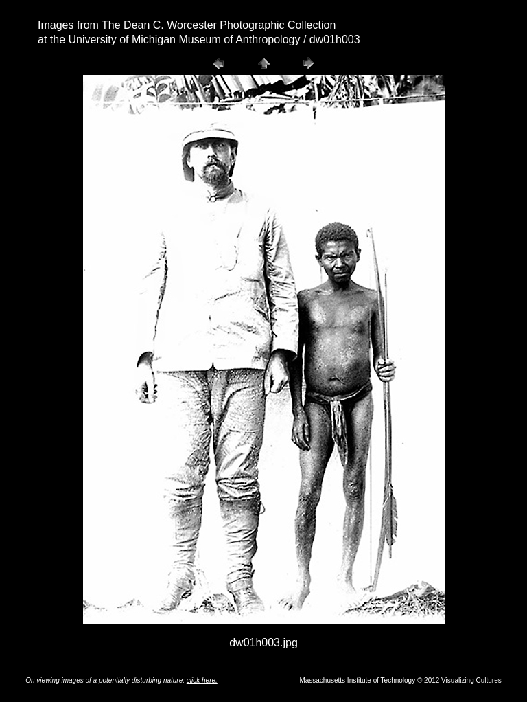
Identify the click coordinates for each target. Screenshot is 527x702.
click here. (202, 680)
